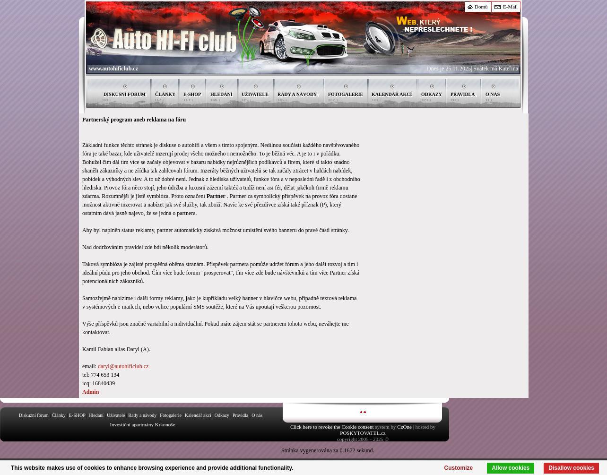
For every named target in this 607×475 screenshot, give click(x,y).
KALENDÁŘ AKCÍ (392, 94)
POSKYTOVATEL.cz (362, 433)
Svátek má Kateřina (495, 68)
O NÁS (493, 94)
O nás (256, 415)
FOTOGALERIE (345, 94)
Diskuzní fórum (34, 415)
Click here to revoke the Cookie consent (332, 427)
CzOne (404, 427)
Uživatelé (116, 415)
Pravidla (240, 415)
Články (59, 415)
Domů (481, 6)
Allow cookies (510, 468)
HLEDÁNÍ (221, 94)
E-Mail (510, 6)
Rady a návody (142, 415)
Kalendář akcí (198, 415)
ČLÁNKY (165, 94)
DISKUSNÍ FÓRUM (125, 94)
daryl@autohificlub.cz (123, 366)
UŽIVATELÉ (255, 94)
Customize (458, 468)
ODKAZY (431, 94)
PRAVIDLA (463, 94)
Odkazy (222, 415)
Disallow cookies (571, 468)
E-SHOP (192, 94)
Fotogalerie (171, 415)
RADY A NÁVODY (297, 94)
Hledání (96, 415)
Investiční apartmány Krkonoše (142, 424)
